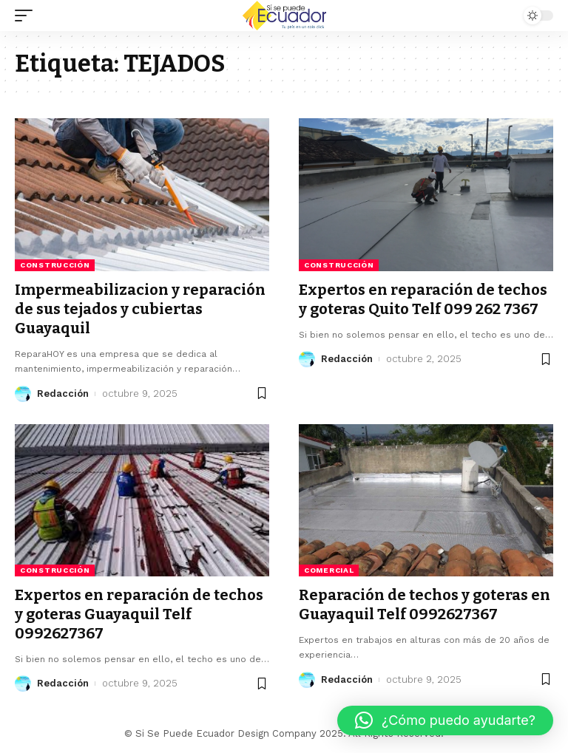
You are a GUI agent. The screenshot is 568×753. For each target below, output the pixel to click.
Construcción (54, 265)
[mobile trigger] (27, 15)
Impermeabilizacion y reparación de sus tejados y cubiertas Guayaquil (140, 309)
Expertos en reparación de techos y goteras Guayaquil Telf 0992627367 (139, 614)
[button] (445, 720)
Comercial (329, 570)
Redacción (63, 393)
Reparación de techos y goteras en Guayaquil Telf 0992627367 (424, 604)
